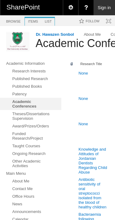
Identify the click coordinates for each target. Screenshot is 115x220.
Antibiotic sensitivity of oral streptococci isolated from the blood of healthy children (92, 193)
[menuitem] (70, 7)
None (83, 73)
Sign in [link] (104, 7)
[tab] (13, 20)
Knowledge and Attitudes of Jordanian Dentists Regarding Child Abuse (93, 160)
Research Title (91, 64)
